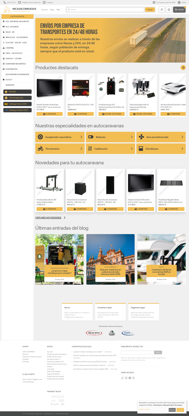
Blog (52, 9)
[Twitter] (133, 377)
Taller (58, 9)
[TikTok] (122, 377)
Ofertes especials (16, 98)
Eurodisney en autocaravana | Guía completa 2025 (90, 369)
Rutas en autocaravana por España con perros (89, 365)
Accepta (180, 410)
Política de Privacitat (54, 357)
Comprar (49, 114)
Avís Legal (50, 369)
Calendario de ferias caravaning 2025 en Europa (90, 362)
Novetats (12, 91)
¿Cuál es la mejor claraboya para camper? (88, 352)
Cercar (150, 9)
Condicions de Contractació (56, 354)
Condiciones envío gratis (55, 376)
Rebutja (172, 410)
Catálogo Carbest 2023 (18, 110)
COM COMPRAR (28, 352)
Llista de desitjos (28, 382)
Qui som (45, 9)
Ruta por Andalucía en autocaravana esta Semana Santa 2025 (94, 355)
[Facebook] (129, 377)
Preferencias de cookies (55, 379)
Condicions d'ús (49, 414)
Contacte (26, 362)
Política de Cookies (53, 371)
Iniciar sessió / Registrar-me (32, 379)
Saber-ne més (144, 409)
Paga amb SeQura (53, 374)
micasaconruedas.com (35, 414)
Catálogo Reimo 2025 (18, 104)
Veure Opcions (111, 114)
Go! (158, 352)
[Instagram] (126, 377)
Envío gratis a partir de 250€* (164, 2)
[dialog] (162, 407)
